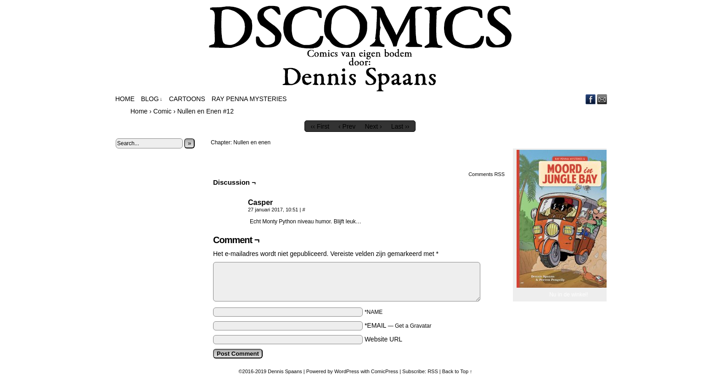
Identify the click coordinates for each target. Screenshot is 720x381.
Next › (373, 126)
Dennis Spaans (285, 371)
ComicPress (384, 371)
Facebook (590, 99)
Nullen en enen (251, 142)
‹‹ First (320, 126)
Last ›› (400, 126)
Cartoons (187, 98)
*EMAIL (398, 325)
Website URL (383, 339)
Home (125, 98)
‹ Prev (346, 126)
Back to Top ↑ (457, 371)
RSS (433, 371)
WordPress (346, 371)
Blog (151, 99)
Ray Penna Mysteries (249, 98)
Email (602, 99)
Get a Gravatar (413, 326)
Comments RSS (486, 174)
